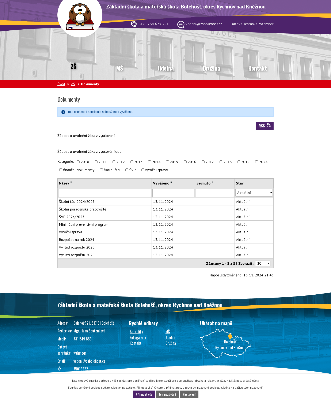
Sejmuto (203, 183)
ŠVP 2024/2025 (71, 216)
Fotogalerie (138, 337)
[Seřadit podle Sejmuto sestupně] (212, 183)
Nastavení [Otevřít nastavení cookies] (189, 394)
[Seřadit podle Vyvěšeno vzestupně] (171, 181)
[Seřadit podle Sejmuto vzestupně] (212, 181)
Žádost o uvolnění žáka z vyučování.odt (89, 151)
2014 (156, 161)
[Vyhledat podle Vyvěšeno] (173, 193)
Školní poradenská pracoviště (82, 209)
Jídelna (165, 68)
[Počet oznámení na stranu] (262, 263)
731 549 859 (82, 339)
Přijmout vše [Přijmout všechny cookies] (144, 394)
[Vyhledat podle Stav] (254, 193)
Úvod (61, 84)
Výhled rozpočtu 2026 (77, 254)
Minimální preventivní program (83, 224)
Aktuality (136, 331)
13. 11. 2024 (163, 201)
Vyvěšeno (161, 183)
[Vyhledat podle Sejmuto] (215, 193)
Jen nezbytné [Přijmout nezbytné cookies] (167, 394)
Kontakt (257, 68)
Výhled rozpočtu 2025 (77, 247)
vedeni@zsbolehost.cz (89, 361)
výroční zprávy (156, 169)
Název (64, 183)
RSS (265, 125)
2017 (209, 161)
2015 (174, 161)
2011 (102, 161)
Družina (211, 68)
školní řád (112, 169)
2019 (245, 161)
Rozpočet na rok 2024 (76, 239)
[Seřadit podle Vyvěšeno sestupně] (171, 183)
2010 (85, 161)
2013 (138, 161)
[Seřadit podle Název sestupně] (71, 183)
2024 (263, 161)
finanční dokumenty (78, 169)
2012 (120, 161)
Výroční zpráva (70, 232)
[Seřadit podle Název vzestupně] (71, 181)
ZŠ (73, 66)
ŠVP (132, 169)
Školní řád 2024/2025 (77, 201)
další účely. (252, 381)
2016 (192, 161)
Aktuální (243, 201)
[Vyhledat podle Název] (104, 193)
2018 (227, 161)
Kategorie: (65, 161)
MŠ (119, 68)
